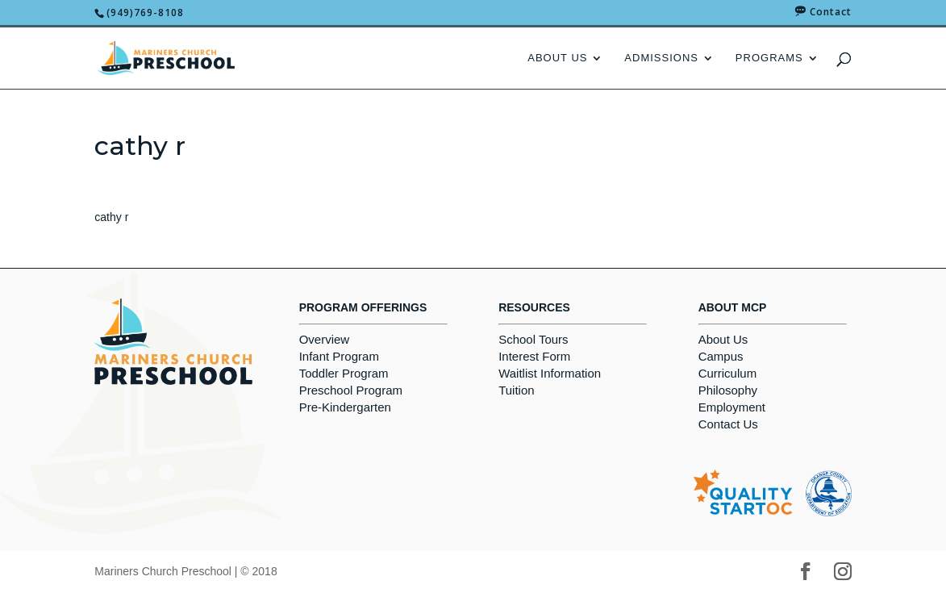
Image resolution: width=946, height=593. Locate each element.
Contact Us (728, 424)
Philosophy (727, 390)
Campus (721, 356)
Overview (324, 339)
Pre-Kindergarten (345, 407)
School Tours (533, 339)
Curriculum (727, 373)
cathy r (111, 217)
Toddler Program (344, 373)
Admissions (661, 58)
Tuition (516, 390)
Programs (769, 58)
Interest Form (534, 356)
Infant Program (339, 356)
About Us (557, 58)
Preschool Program (350, 390)
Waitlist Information (549, 373)
